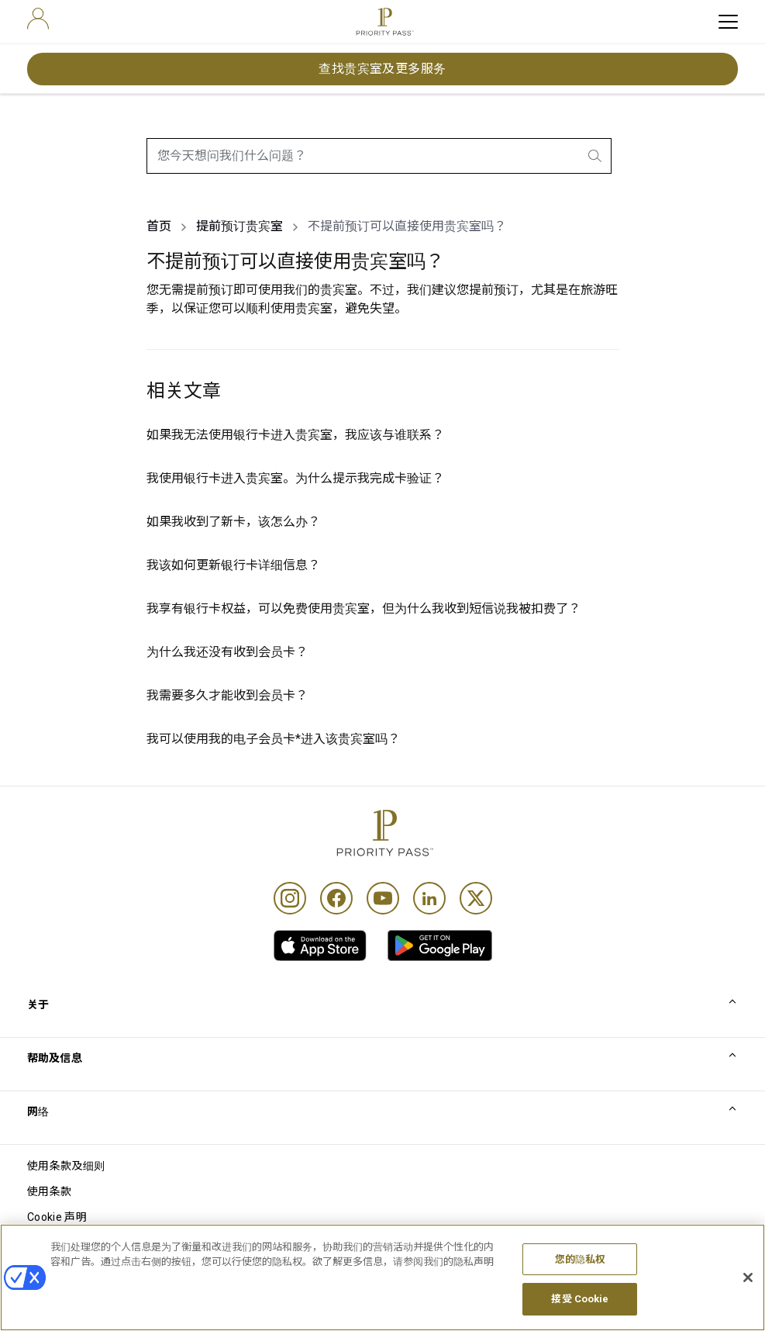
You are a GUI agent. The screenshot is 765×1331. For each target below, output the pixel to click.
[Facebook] (336, 898)
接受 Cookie (579, 1314)
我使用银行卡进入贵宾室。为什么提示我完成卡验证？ (295, 478)
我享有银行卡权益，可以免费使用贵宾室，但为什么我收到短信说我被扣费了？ (363, 608)
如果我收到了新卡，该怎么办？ (233, 521)
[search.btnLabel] (596, 156)
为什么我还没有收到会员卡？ (227, 652)
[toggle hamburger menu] (728, 22)
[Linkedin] (429, 898)
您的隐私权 (580, 1275)
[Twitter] (476, 898)
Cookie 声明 (57, 1217)
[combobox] (379, 156)
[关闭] (748, 1293)
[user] (38, 18)
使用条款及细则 (66, 1166)
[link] (320, 945)
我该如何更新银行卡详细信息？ (233, 565)
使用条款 (49, 1191)
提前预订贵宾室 (239, 226)
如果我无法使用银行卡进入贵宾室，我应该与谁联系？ (295, 434)
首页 (158, 226)
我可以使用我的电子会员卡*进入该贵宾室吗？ (273, 738)
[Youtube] (383, 898)
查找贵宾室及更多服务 (382, 68)
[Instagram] (290, 898)
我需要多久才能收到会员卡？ (227, 695)
